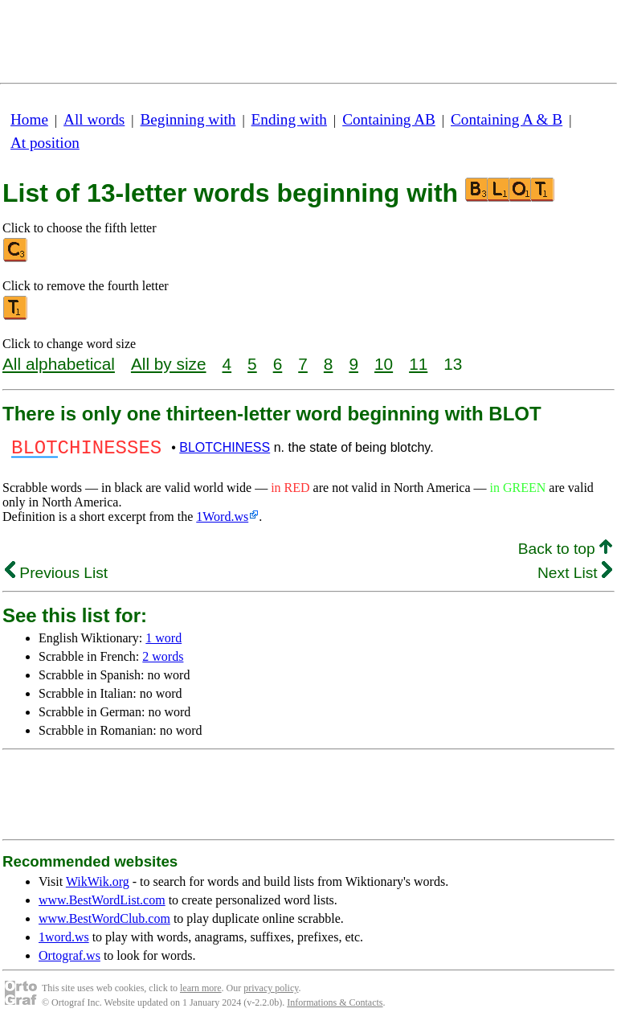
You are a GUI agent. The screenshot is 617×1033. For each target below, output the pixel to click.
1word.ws (64, 942)
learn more (201, 992)
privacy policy (270, 992)
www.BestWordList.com (102, 905)
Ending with (289, 119)
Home (29, 119)
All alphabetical (58, 364)
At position (45, 142)
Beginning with (188, 119)
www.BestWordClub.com (104, 923)
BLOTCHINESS (224, 450)
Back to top (565, 553)
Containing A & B (506, 119)
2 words (162, 661)
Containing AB (388, 119)
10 (383, 364)
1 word (163, 643)
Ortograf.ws (69, 960)
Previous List (56, 577)
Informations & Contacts (334, 1007)
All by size (168, 364)
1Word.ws (222, 521)
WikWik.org (97, 886)
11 (418, 364)
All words (94, 119)
